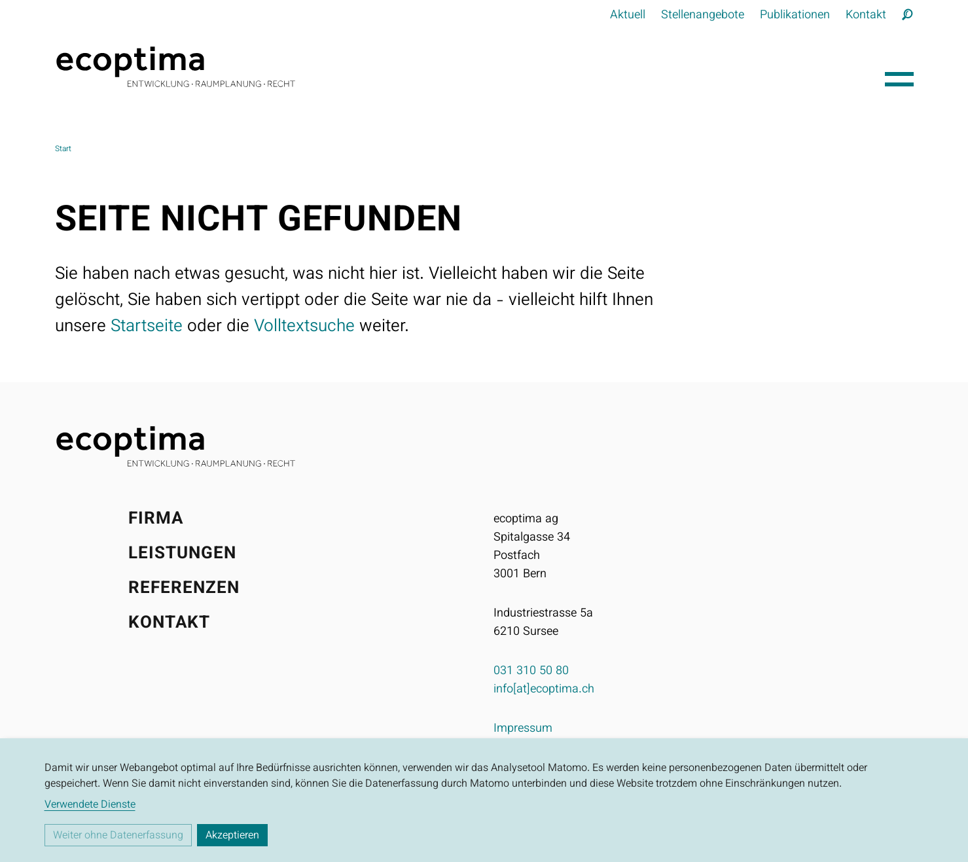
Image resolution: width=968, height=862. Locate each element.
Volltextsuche (304, 327)
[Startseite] (464, 67)
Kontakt (866, 16)
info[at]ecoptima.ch (543, 690)
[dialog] (484, 800)
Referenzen (184, 588)
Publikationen (795, 16)
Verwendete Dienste (90, 806)
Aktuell (627, 16)
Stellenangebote (702, 16)
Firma (156, 519)
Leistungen (182, 554)
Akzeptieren (232, 836)
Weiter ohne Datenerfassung (118, 836)
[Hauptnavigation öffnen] (899, 75)
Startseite (147, 327)
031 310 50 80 (531, 671)
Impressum (522, 729)
